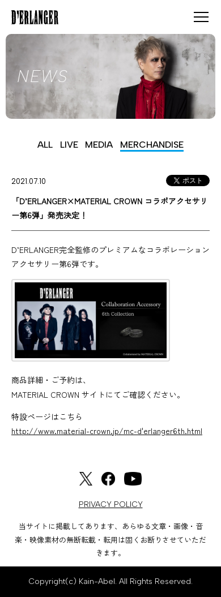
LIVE (69, 144)
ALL (45, 144)
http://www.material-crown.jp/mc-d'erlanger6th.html (106, 430)
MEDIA (99, 144)
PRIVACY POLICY (111, 504)
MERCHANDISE (152, 144)
